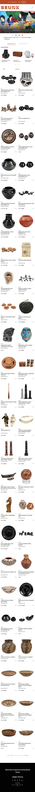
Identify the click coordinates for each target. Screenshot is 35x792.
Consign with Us (13, 2)
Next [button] (32, 57)
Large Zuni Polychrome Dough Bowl (7, 601)
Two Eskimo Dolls (5, 430)
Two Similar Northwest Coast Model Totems (7, 459)
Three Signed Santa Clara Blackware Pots (25, 147)
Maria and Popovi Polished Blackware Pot (8, 204)
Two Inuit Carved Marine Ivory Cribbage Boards (24, 431)
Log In (24, 2)
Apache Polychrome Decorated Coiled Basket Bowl (25, 685)
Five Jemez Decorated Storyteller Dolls (7, 119)
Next (27, 755)
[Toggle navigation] (32, 7)
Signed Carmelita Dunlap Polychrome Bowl (7, 147)
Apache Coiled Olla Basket (8, 657)
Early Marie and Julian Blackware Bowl (7, 544)
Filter (4, 69)
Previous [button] (2, 57)
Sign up (19, 2)
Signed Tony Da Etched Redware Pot (24, 232)
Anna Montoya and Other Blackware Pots (7, 90)
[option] (6, 55)
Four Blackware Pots (24, 118)
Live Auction (7, 21)
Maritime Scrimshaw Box (24, 260)
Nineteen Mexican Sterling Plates (28, 61)
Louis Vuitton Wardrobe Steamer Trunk (16, 61)
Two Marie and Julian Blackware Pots (24, 175)
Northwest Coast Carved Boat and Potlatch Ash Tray (8, 487)
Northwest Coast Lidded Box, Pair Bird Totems (26, 374)
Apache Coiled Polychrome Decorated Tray (8, 684)
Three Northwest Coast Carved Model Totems (24, 402)
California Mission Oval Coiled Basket (24, 744)
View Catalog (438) (16, 30)
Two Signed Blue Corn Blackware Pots (6, 629)
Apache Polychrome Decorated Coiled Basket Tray (7, 715)
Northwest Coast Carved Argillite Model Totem (25, 459)
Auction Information (23, 43)
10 (24, 755)
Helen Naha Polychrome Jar (8, 572)
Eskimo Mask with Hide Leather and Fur (7, 289)
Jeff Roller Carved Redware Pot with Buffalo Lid (26, 572)
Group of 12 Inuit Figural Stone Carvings (24, 289)
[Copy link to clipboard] (12, 35)
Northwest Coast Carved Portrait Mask (25, 346)
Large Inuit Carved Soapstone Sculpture (7, 346)
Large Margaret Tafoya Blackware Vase (6, 61)
